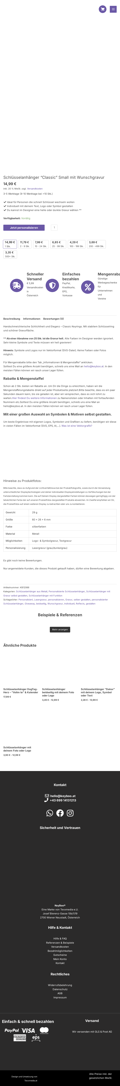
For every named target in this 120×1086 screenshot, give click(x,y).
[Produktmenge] (53, 228)
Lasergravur (40, 599)
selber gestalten (81, 599)
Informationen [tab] (31, 319)
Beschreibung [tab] (11, 319)
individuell (69, 603)
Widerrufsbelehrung (60, 983)
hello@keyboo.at (94, 366)
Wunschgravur (55, 603)
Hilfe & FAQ (60, 937)
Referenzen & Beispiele (60, 941)
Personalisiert (26, 599)
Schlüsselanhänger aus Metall (31, 591)
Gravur (68, 599)
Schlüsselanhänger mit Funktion (45, 595)
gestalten (90, 603)
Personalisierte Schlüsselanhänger (66, 591)
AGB (60, 992)
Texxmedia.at (31, 1079)
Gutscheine (60, 953)
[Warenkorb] (103, 10)
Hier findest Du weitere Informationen (34, 398)
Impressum (60, 996)
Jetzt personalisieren (23, 228)
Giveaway (30, 603)
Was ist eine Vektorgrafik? (77, 426)
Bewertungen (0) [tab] (53, 319)
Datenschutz (60, 988)
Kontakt (60, 961)
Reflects (80, 603)
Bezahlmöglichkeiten (60, 949)
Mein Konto (60, 957)
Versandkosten (35, 189)
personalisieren (56, 599)
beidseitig (41, 603)
